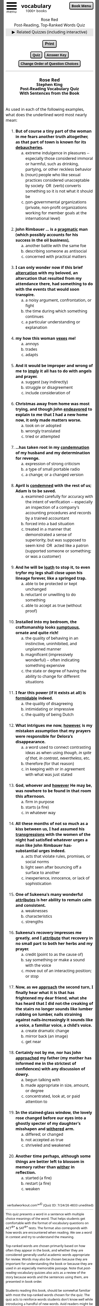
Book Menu (81, 5)
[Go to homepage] (34, 6)
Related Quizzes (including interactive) (52, 32)
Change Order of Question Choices (49, 64)
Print (49, 44)
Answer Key (56, 55)
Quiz (36, 55)
